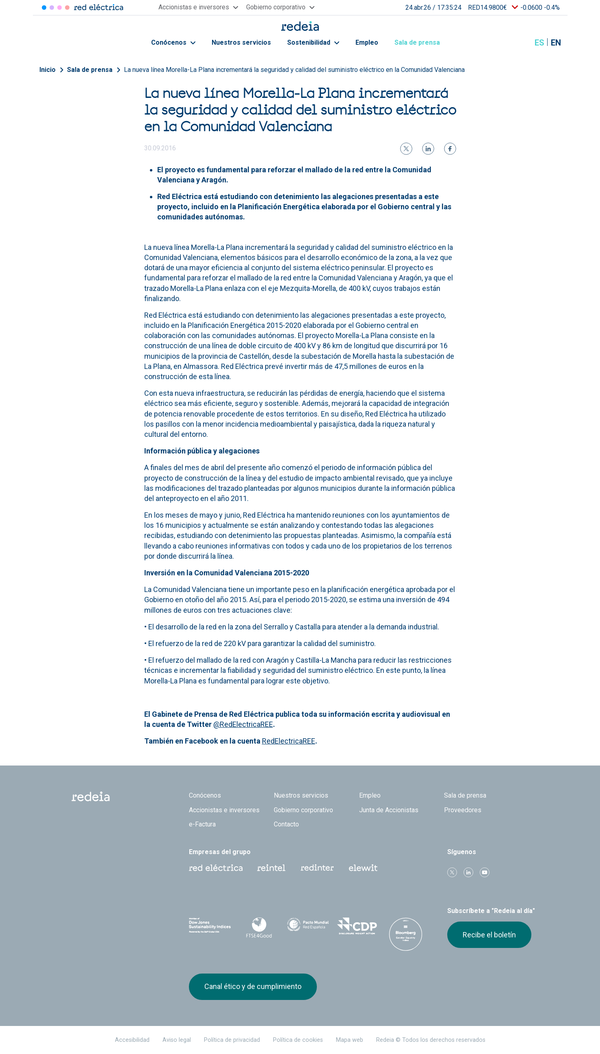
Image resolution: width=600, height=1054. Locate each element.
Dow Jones (210, 926)
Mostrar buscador (519, 42)
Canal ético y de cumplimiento (252, 986)
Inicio (47, 70)
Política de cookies (298, 1040)
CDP (357, 926)
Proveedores (462, 810)
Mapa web (349, 1040)
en (556, 43)
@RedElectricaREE (243, 724)
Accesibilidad (132, 1040)
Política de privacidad (232, 1040)
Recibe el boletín (489, 934)
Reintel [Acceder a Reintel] (59, 7)
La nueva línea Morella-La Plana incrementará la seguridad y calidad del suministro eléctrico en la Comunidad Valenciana (294, 70)
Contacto (286, 824)
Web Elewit (363, 868)
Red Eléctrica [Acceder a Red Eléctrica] (44, 7)
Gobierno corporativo (303, 810)
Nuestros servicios (241, 42)
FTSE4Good (259, 927)
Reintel (271, 868)
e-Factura (202, 824)
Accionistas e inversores (224, 810)
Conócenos (173, 42)
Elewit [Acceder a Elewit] (67, 7)
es (539, 43)
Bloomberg (406, 934)
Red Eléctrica (216, 868)
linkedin (468, 872)
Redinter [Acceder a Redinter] (52, 7)
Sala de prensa (421, 42)
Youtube (485, 872)
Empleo (366, 42)
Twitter (452, 872)
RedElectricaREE (288, 741)
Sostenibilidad (313, 42)
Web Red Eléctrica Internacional (317, 868)
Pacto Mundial (308, 926)
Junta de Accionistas (388, 810)
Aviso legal (176, 1040)
